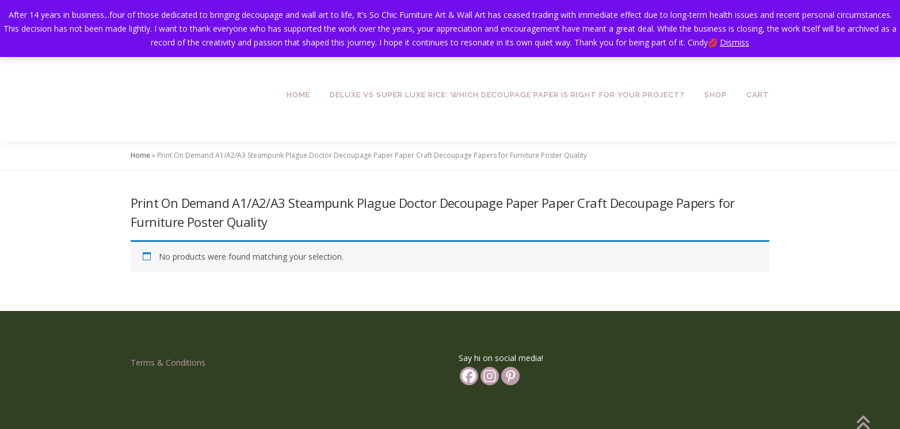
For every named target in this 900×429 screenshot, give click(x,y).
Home (298, 94)
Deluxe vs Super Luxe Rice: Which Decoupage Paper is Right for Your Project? (507, 94)
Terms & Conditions (168, 362)
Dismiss (734, 42)
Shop (715, 94)
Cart (757, 94)
